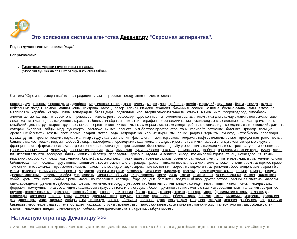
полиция (266, 129)
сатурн (249, 146)
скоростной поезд (42, 158)
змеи (109, 150)
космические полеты (114, 162)
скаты (152, 192)
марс (43, 200)
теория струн (59, 125)
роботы (209, 150)
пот (185, 142)
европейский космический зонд (185, 121)
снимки (196, 142)
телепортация (72, 204)
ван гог (113, 200)
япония (125, 121)
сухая (265, 150)
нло (252, 117)
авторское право (268, 162)
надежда (93, 204)
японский (260, 125)
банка (140, 192)
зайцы (49, 129)
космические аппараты (57, 171)
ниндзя (270, 171)
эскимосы (135, 171)
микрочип (234, 196)
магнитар (83, 137)
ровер (119, 108)
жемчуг (252, 104)
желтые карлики (203, 188)
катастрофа (74, 146)
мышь (134, 125)
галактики (251, 188)
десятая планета (30, 154)
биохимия (181, 108)
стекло (249, 175)
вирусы (57, 142)
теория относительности (164, 112)
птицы (219, 183)
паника (246, 121)
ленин (124, 137)
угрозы (200, 158)
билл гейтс (156, 183)
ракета (276, 125)
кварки (55, 137)
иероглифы (37, 204)
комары (256, 171)
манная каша (69, 108)
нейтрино (90, 108)
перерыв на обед (57, 175)
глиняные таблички (112, 175)
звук (127, 167)
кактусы (110, 137)
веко (224, 162)
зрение (123, 204)
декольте (48, 183)
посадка (47, 162)
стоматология (189, 150)
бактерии (17, 204)
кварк (43, 142)
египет (91, 146)
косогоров (38, 196)
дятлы (28, 137)
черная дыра (58, 104)
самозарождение (24, 183)
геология (163, 108)
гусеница (152, 158)
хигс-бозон (258, 112)
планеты (218, 137)
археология (161, 196)
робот (192, 125)
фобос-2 (72, 142)
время (75, 133)
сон (262, 200)
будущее (139, 179)
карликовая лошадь (153, 142)
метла (102, 133)
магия (241, 117)
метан (46, 179)
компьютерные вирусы (250, 142)
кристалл (224, 104)
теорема (188, 137)
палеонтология (229, 204)
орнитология (123, 192)
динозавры (27, 200)
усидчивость (84, 175)
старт (232, 137)
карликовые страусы (94, 188)
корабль (38, 112)
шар (269, 183)
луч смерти (75, 129)
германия (17, 158)
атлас (94, 167)
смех (175, 137)
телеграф (54, 154)
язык (247, 125)
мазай (83, 179)
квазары (271, 179)
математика (30, 121)
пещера (257, 183)
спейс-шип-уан (68, 208)
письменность (174, 162)
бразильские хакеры (231, 192)
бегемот (205, 196)
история (230, 200)
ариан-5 (269, 167)
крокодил (232, 125)
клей (268, 204)
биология (34, 129)
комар (229, 117)
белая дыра (104, 112)
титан (218, 196)
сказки (185, 175)
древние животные (25, 175)
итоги (14, 171)
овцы (86, 142)
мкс (32, 167)
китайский (18, 125)
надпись (126, 196)
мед (60, 129)
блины (70, 154)
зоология (147, 200)
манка (206, 112)
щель (47, 121)
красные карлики (110, 171)
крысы (244, 158)
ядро (118, 167)
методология (195, 167)
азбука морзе (160, 208)
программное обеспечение (144, 146)
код (62, 158)
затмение (215, 129)
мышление (178, 133)
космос (179, 192)
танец (231, 154)
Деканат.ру (134, 37)
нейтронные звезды (26, 108)
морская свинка (228, 175)
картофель (102, 142)
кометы (81, 167)
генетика (275, 200)
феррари (17, 188)
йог (139, 112)
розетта (139, 183)
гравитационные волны (29, 150)
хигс (217, 112)
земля (67, 167)
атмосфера (253, 204)
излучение (260, 158)
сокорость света (155, 125)
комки (268, 154)
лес (163, 104)
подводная (125, 112)
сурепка (140, 208)
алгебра (110, 121)
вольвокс (95, 129)
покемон (168, 150)
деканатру (37, 125)
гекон (109, 125)
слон (31, 146)
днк (152, 179)
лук (27, 104)
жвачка (73, 158)
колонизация (110, 146)
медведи (178, 125)
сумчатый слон (147, 150)
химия (121, 125)
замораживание (153, 204)
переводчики (124, 142)
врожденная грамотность (259, 137)
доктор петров (215, 179)
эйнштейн (87, 162)
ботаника (233, 129)
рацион (196, 133)
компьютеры (203, 175)
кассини (142, 196)
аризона (136, 154)
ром (249, 162)
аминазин (124, 150)
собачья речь (65, 179)
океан (105, 192)
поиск (242, 183)
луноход (227, 133)
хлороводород (235, 112)
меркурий (206, 104)
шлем (161, 175)
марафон (86, 171)
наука (68, 137)
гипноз (71, 162)
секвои (50, 108)
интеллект (168, 154)
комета (212, 162)
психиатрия (103, 117)
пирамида (172, 171)
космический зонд (107, 183)
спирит (192, 112)
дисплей (168, 188)
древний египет (104, 196)
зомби (191, 104)
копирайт (197, 129)
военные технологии (86, 150)
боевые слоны (233, 108)
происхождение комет (215, 171)
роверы (16, 104)
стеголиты (122, 188)
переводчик (118, 154)
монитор (161, 137)
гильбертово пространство (156, 129)
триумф (250, 129)
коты (252, 108)
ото (36, 179)
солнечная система (246, 179)
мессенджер (267, 146)
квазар (165, 192)
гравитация (133, 158)
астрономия (218, 167)
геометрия (232, 146)
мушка (15, 137)
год (219, 125)
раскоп (154, 162)
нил (34, 162)
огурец (106, 108)
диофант (79, 104)
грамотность (265, 121)
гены (68, 196)
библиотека (19, 162)
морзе (152, 104)
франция (17, 146)
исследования (249, 154)
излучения (62, 121)
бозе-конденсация (245, 167)
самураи (17, 129)
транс (182, 188)
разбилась (248, 200)
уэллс (213, 158)
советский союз (85, 192)
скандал (214, 117)
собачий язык (229, 188)
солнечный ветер (92, 154)
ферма (84, 183)
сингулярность (142, 175)
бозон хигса (182, 158)
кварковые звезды (39, 208)
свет (64, 133)
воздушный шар (189, 179)
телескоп (29, 171)
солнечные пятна (205, 108)
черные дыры (156, 133)
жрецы (210, 142)
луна (161, 200)
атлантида (258, 192)
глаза (166, 158)
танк (183, 129)
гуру (60, 162)
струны (109, 204)
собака (88, 208)
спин (196, 146)
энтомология (170, 117)
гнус (55, 167)
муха (176, 142)
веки (207, 183)
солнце (195, 183)
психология (212, 146)
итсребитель (61, 117)
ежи (82, 200)
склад (183, 154)
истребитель (248, 133)
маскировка (19, 112)
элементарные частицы (29, 117)
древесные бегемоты (27, 133)
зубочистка (66, 183)
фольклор (80, 125)
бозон (153, 188)
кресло (42, 137)
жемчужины (37, 188)
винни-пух (96, 200)
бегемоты (165, 179)
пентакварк (177, 183)
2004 (173, 175)
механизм (153, 171)
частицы (123, 179)
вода (114, 133)
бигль (96, 121)
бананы (16, 142)
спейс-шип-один (140, 108)
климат (15, 208)
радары (140, 162)
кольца (241, 171)
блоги (239, 104)
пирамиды (18, 196)
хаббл (15, 179)
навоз (231, 183)
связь (188, 117)
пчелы (139, 104)
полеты (189, 171)
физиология (142, 137)
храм (27, 179)
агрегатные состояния (152, 167)
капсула (214, 200)
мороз (177, 167)
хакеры (53, 112)
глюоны (39, 104)
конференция (102, 179)
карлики (56, 200)
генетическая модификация (47, 192)
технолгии (18, 167)
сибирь (71, 200)
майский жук (204, 204)
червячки (196, 162)
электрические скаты (114, 208)
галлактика (267, 175)
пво (134, 204)
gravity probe (180, 146)
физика (44, 167)
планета (124, 129)
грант (127, 104)
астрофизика (131, 133)
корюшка (207, 125)
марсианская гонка (104, 104)
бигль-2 (88, 158)
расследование (225, 121)
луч (127, 183)
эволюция (67, 188)
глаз (52, 188)
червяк (96, 125)
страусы (139, 188)
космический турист (207, 154)
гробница (176, 104)
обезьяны (129, 200)
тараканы (81, 121)
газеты (52, 133)
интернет (82, 196)
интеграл (228, 158)
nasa (66, 112)
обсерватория (184, 196)
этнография (82, 112)
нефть (203, 137)
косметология (180, 204)
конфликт (197, 200)
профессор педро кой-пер (136, 117)
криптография (145, 121)
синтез (110, 129)
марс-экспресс (109, 158)
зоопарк (194, 192)
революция (270, 133)
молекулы (59, 150)
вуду (97, 137)
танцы (224, 142)
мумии (151, 154)
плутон (266, 104)
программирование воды (238, 150)
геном (200, 117)
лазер (53, 204)
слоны (276, 158)
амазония (266, 108)
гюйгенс (55, 196)
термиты (212, 133)
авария (89, 133)
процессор (82, 117)
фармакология (49, 146)
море (208, 192)
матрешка (252, 196)
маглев (31, 142)
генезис (237, 162)
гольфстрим (177, 200)
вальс (106, 167)
